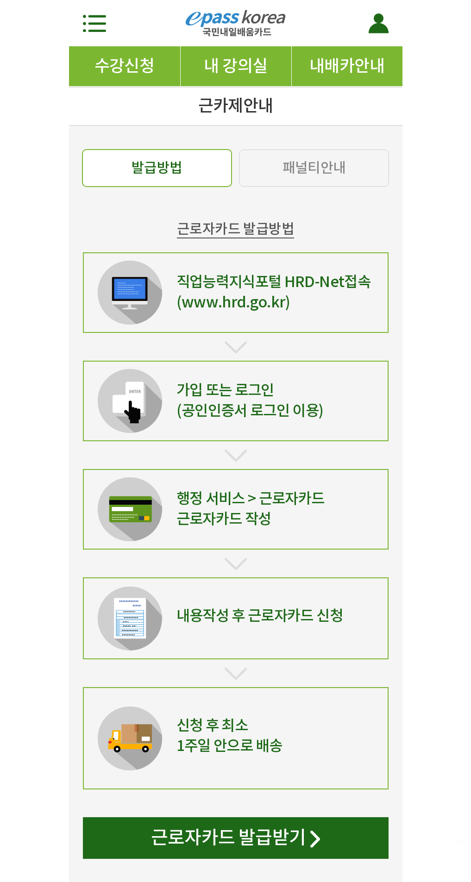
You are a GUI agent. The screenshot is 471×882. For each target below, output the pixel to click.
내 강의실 (235, 65)
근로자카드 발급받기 (235, 839)
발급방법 (157, 167)
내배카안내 (346, 65)
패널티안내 (314, 167)
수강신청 (124, 65)
